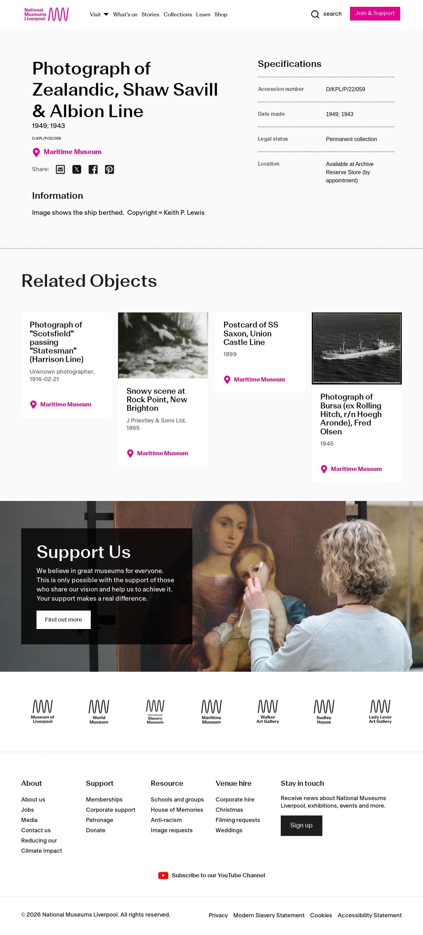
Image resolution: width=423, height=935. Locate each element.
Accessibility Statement (370, 915)
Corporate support (110, 810)
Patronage (99, 820)
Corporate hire (235, 800)
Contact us (36, 830)
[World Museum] (99, 712)
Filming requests (238, 820)
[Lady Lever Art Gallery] (380, 712)
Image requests (172, 830)
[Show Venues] (106, 15)
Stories (150, 15)
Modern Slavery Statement (269, 915)
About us (33, 800)
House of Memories (177, 810)
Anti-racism (166, 820)
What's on (125, 15)
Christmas (229, 810)
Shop (221, 15)
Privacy (218, 915)
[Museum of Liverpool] (42, 712)
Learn (203, 15)
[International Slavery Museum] (155, 712)
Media (29, 820)
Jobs (27, 810)
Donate (95, 830)
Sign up (301, 825)
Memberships (104, 800)
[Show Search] (325, 14)
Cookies (321, 915)
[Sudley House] (324, 712)
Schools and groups (177, 800)
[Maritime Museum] (211, 712)
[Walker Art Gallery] (268, 712)
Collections (178, 15)
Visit (95, 15)
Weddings (229, 830)
